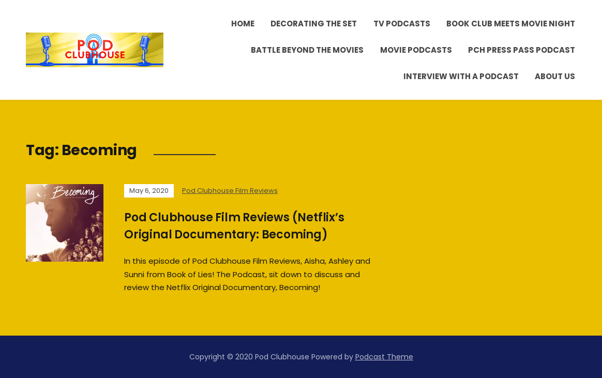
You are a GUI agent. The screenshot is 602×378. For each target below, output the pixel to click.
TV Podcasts (401, 23)
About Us (555, 76)
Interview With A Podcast (461, 76)
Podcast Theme (384, 357)
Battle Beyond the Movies (307, 49)
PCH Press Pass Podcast (521, 49)
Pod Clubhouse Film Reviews (230, 190)
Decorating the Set (313, 23)
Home (242, 23)
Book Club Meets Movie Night (510, 23)
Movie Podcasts (416, 49)
